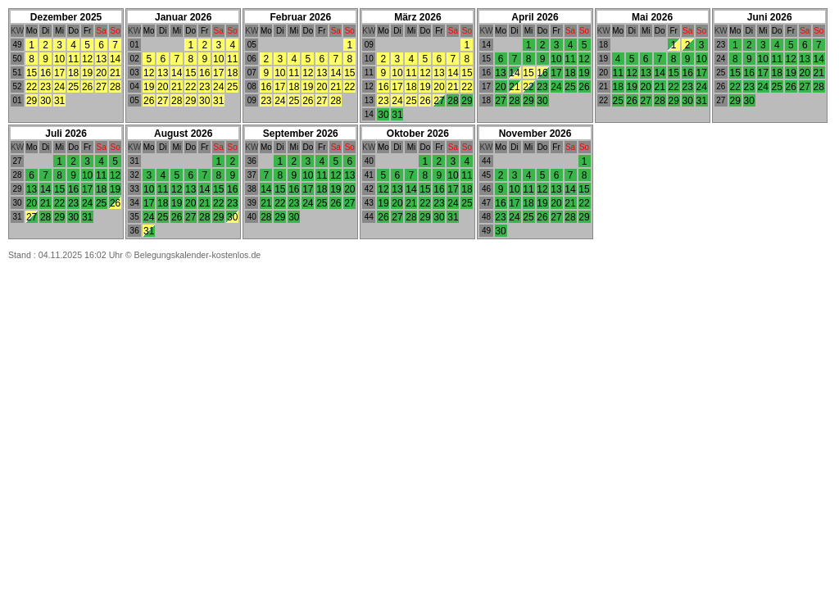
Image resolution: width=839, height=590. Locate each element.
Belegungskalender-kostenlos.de (197, 255)
